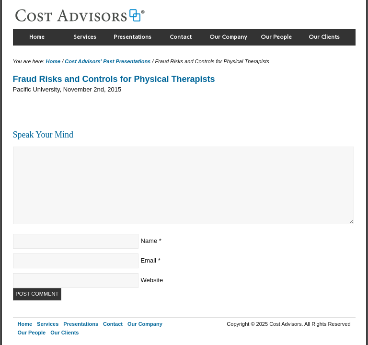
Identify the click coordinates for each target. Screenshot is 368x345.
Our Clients (324, 37)
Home (37, 37)
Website (152, 280)
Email (149, 260)
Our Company (228, 37)
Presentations (132, 37)
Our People (276, 37)
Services (84, 37)
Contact (181, 37)
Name (149, 240)
